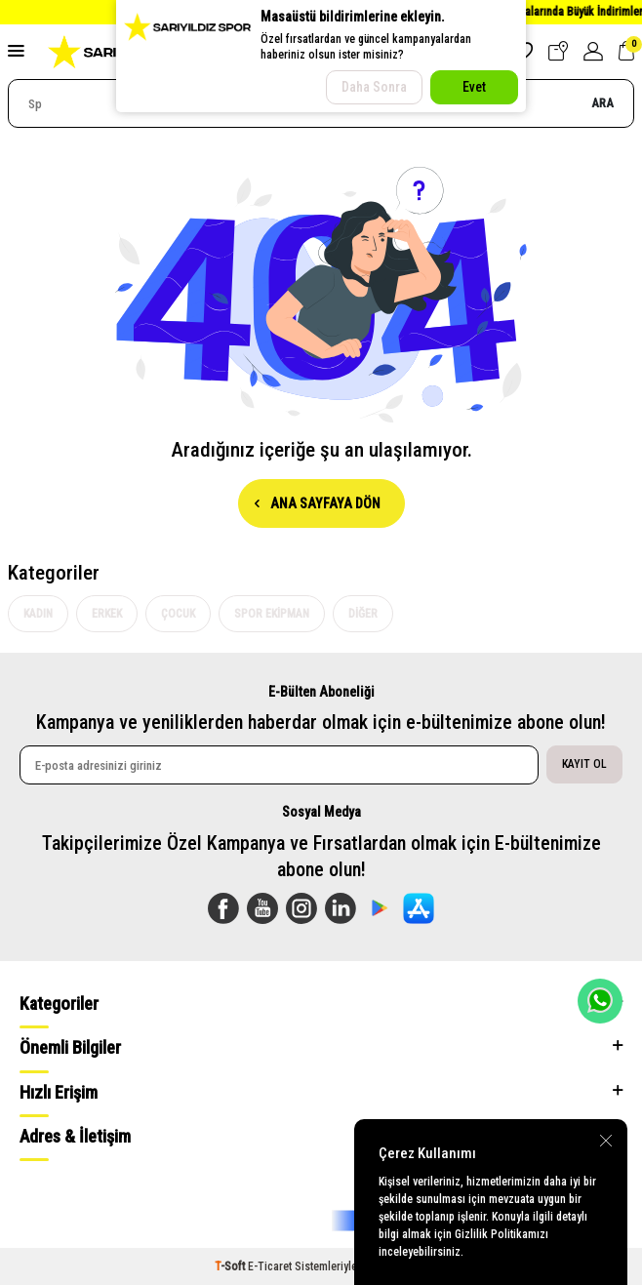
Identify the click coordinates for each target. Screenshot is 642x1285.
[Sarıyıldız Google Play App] (379, 908)
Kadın (38, 614)
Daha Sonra (374, 87)
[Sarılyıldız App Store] (418, 908)
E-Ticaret (270, 1266)
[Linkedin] (340, 908)
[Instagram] (301, 908)
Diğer (363, 614)
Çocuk (178, 614)
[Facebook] (223, 908)
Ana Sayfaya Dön (318, 503)
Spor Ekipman (271, 614)
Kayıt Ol (584, 764)
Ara (602, 103)
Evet (474, 87)
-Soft (231, 1266)
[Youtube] (262, 908)
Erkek (107, 614)
